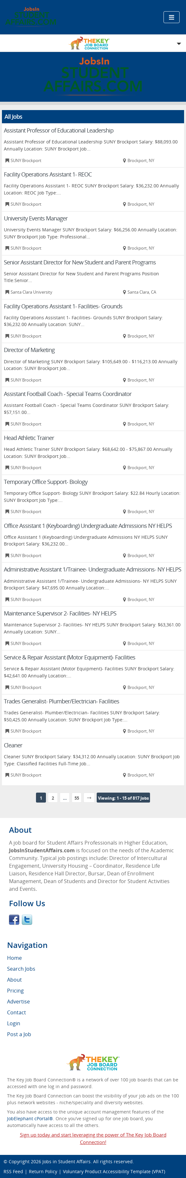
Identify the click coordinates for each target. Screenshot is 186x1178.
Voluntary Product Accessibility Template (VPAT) (114, 1171)
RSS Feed (13, 1171)
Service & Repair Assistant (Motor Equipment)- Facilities (69, 657)
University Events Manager (35, 218)
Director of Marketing (29, 350)
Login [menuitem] (13, 1023)
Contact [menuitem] (16, 1012)
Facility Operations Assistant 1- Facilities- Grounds (63, 306)
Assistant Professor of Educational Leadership (58, 130)
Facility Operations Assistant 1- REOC (48, 174)
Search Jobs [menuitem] (21, 968)
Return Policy (43, 1171)
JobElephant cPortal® (30, 1118)
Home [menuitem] (14, 957)
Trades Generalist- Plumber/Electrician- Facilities (61, 701)
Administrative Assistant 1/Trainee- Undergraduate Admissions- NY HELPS (92, 569)
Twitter (27, 920)
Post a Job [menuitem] (19, 1034)
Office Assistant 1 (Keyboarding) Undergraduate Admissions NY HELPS (88, 525)
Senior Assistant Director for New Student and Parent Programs (80, 262)
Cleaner (13, 745)
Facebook (14, 920)
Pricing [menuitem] (15, 990)
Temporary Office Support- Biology (45, 482)
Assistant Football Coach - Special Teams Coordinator (67, 394)
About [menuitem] (14, 979)
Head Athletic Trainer (29, 438)
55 (77, 798)
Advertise (18, 1001)
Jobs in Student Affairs (66, 1161)
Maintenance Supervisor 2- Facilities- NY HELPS (60, 613)
